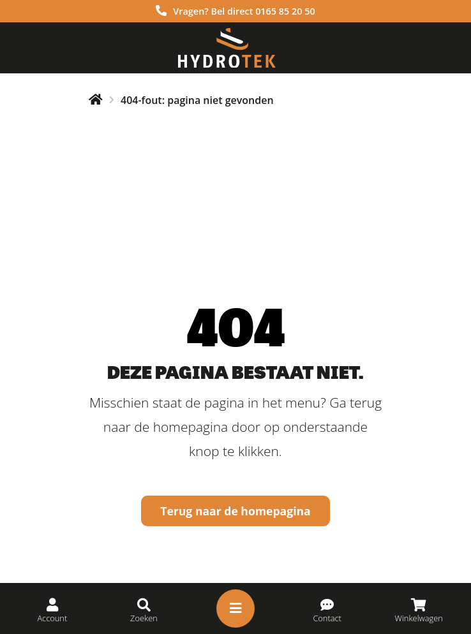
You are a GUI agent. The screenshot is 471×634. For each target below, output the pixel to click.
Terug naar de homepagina (235, 511)
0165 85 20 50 (285, 11)
